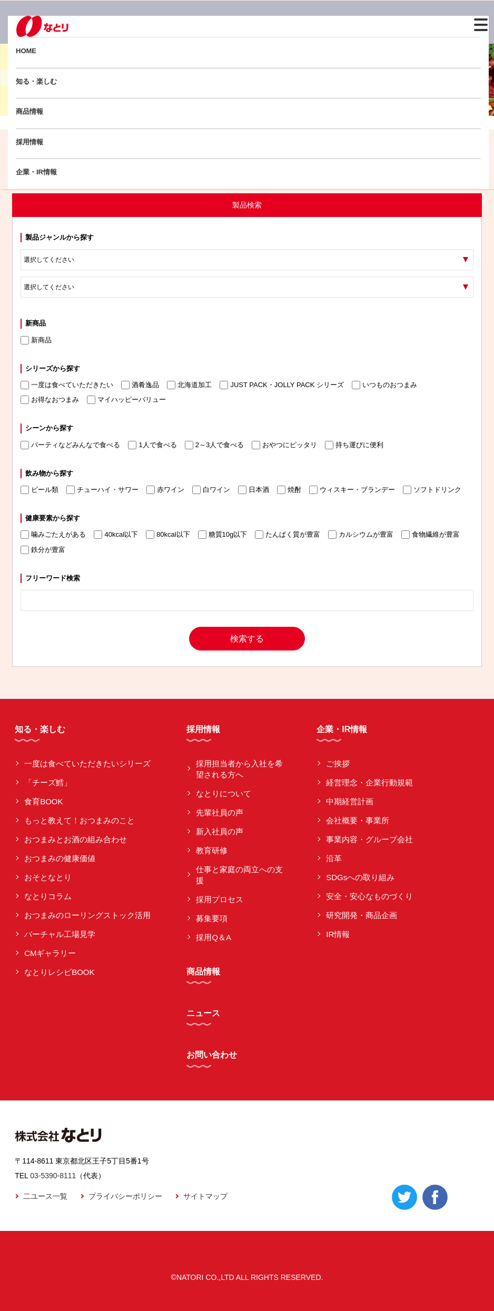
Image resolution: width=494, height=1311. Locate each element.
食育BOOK (43, 801)
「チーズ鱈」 (48, 782)
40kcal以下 (116, 534)
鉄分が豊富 (43, 550)
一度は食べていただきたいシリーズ (87, 763)
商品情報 (29, 111)
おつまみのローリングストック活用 (87, 915)
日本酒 (253, 490)
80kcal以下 (168, 534)
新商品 (36, 340)
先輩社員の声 (219, 812)
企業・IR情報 (36, 172)
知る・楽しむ (36, 81)
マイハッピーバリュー (126, 400)
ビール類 (39, 490)
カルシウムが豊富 (360, 534)
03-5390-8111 (53, 1175)
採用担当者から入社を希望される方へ (239, 769)
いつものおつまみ (384, 385)
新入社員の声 (219, 831)
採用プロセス (219, 899)
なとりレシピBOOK (59, 972)
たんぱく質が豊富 (287, 534)
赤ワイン (165, 490)
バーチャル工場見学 (59, 934)
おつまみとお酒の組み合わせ (75, 839)
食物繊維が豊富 (430, 534)
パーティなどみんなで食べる (70, 445)
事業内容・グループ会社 (369, 839)
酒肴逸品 (140, 385)
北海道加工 (189, 385)
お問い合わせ (211, 1054)
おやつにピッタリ (284, 445)
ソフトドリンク (432, 490)
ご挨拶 (338, 763)
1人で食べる (152, 445)
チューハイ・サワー (102, 490)
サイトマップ (205, 1196)
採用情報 (29, 142)
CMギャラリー (50, 953)
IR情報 (338, 934)
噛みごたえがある (53, 534)
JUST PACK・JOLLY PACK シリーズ (282, 385)
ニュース (203, 1013)
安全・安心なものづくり (369, 896)
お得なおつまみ (50, 400)
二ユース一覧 (45, 1196)
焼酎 (289, 490)
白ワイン (211, 490)
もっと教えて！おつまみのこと (79, 820)
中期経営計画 (349, 801)
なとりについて (223, 793)
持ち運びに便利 (354, 445)
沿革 (334, 858)
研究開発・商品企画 (361, 915)
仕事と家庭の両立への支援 (239, 875)
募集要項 (212, 918)
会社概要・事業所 (357, 820)
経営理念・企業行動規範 (369, 782)
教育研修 (212, 850)
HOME (26, 51)
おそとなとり (48, 877)
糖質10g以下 (223, 534)
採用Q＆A (213, 937)
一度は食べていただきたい (67, 385)
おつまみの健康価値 (59, 858)
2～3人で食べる (214, 445)
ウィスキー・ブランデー (352, 490)
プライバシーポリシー (125, 1196)
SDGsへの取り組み (360, 877)
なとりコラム (48, 896)
